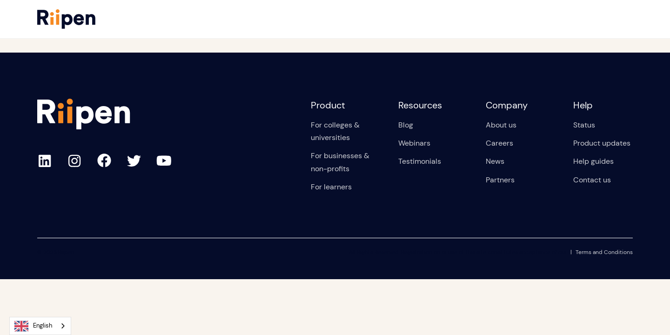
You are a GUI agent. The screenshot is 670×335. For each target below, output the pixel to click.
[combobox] (40, 326)
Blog (405, 125)
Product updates (601, 143)
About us (501, 125)
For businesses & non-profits (340, 162)
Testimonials (419, 161)
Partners (500, 180)
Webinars (414, 143)
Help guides (593, 161)
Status (584, 125)
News (495, 161)
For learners (331, 187)
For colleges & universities (335, 131)
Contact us (592, 180)
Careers (499, 143)
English (33, 326)
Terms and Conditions (604, 252)
